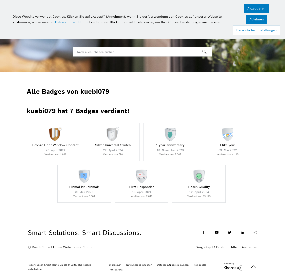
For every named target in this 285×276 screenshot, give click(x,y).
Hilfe (233, 247)
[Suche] (142, 52)
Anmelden (249, 247)
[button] (256, 8)
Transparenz (115, 269)
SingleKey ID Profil (210, 247)
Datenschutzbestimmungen (173, 264)
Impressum (114, 264)
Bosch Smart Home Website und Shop (61, 247)
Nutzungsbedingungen (139, 264)
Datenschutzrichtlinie (71, 22)
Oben (253, 267)
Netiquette (200, 264)
